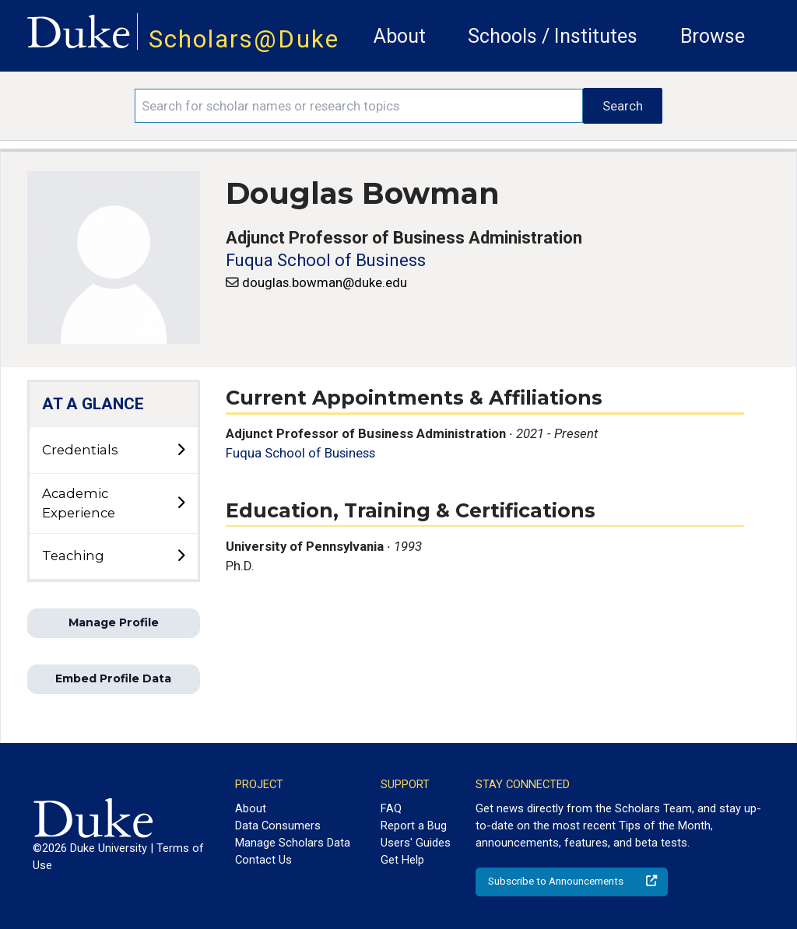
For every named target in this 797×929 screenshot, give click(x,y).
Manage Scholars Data (292, 843)
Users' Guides (416, 843)
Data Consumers (278, 826)
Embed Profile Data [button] (113, 678)
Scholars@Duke (244, 39)
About (400, 36)
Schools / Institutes (552, 36)
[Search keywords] (359, 106)
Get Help (402, 860)
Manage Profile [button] (113, 622)
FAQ (391, 808)
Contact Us (263, 860)
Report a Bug (414, 826)
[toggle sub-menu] (180, 450)
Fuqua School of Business (326, 260)
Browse (712, 36)
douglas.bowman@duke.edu (324, 282)
